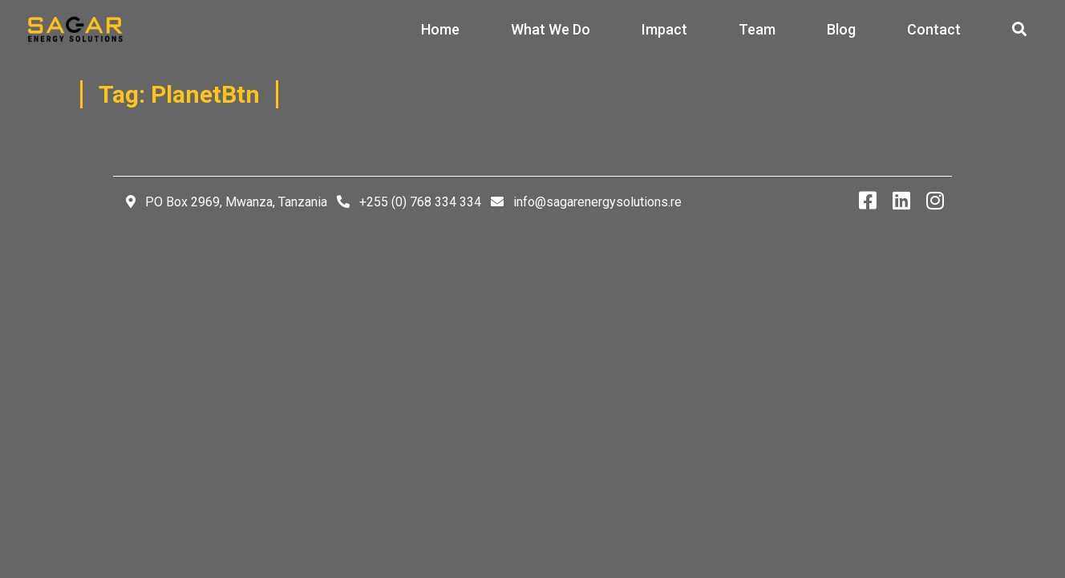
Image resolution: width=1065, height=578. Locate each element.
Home (440, 29)
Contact (934, 29)
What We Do (550, 29)
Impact (664, 29)
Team (757, 29)
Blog (841, 29)
